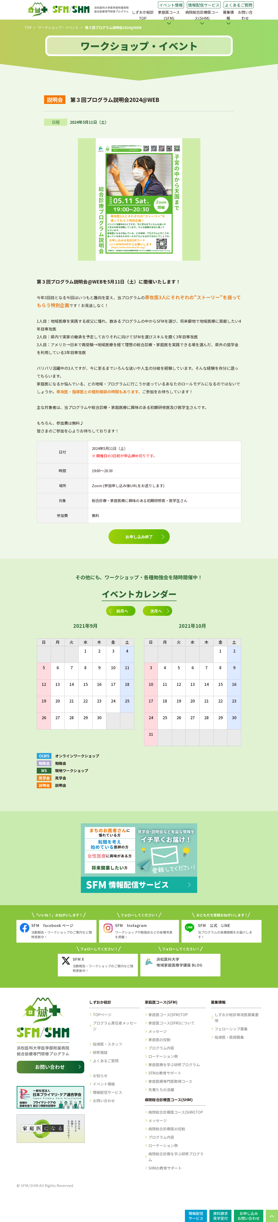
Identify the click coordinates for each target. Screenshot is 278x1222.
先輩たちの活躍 (161, 1089)
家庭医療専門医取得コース (170, 1081)
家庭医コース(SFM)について (171, 1022)
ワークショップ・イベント (58, 27)
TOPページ (102, 1014)
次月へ (156, 611)
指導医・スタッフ (107, 1044)
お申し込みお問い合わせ (249, 1216)
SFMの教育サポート (164, 1072)
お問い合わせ (245, 15)
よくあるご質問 (238, 5)
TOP (28, 27)
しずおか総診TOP (143, 15)
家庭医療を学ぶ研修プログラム (174, 1064)
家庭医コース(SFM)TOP (168, 1014)
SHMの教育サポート (165, 1168)
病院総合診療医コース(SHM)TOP (175, 1112)
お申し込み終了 (139, 537)
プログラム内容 (161, 1047)
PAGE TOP (272, 1216)
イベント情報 (171, 5)
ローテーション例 (163, 1056)
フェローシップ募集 (231, 1028)
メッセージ (157, 1031)
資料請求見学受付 (220, 1216)
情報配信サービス (203, 5)
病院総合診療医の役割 (166, 1128)
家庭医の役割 (159, 1039)
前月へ (122, 611)
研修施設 (100, 1052)
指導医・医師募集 (229, 1037)
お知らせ (100, 1075)
